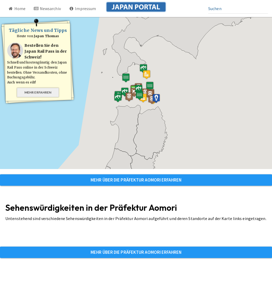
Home (17, 8)
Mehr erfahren (37, 92)
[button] (146, 74)
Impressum (82, 8)
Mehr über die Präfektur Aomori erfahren (136, 180)
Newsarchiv (47, 8)
